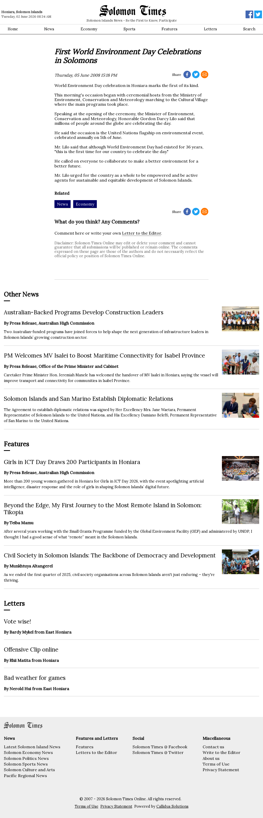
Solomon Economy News (28, 752)
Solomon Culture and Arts (29, 769)
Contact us (213, 746)
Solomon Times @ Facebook (160, 746)
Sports (129, 29)
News (49, 29)
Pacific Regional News (25, 775)
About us (211, 758)
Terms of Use (216, 764)
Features (169, 29)
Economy (89, 29)
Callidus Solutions (172, 806)
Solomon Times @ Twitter (158, 752)
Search (249, 29)
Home (13, 29)
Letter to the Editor (141, 233)
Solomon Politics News (26, 758)
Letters (210, 29)
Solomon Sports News (26, 764)
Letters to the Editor (96, 752)
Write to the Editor (221, 752)
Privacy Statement (221, 769)
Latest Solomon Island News (32, 746)
